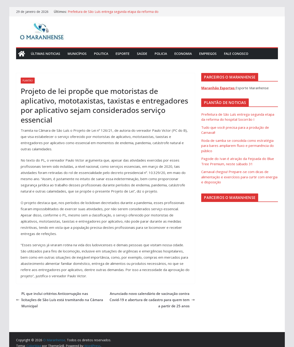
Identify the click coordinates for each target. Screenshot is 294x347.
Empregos (208, 53)
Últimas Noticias (45, 53)
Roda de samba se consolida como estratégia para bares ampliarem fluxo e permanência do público (237, 145)
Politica (101, 53)
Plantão (28, 80)
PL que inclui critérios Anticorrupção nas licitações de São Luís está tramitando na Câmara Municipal (59, 299)
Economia (183, 53)
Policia (161, 53)
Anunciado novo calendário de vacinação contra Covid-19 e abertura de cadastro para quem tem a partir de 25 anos (152, 299)
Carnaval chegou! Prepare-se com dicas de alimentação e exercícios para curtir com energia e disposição (239, 176)
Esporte (123, 53)
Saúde (142, 53)
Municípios (77, 53)
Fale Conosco (236, 53)
